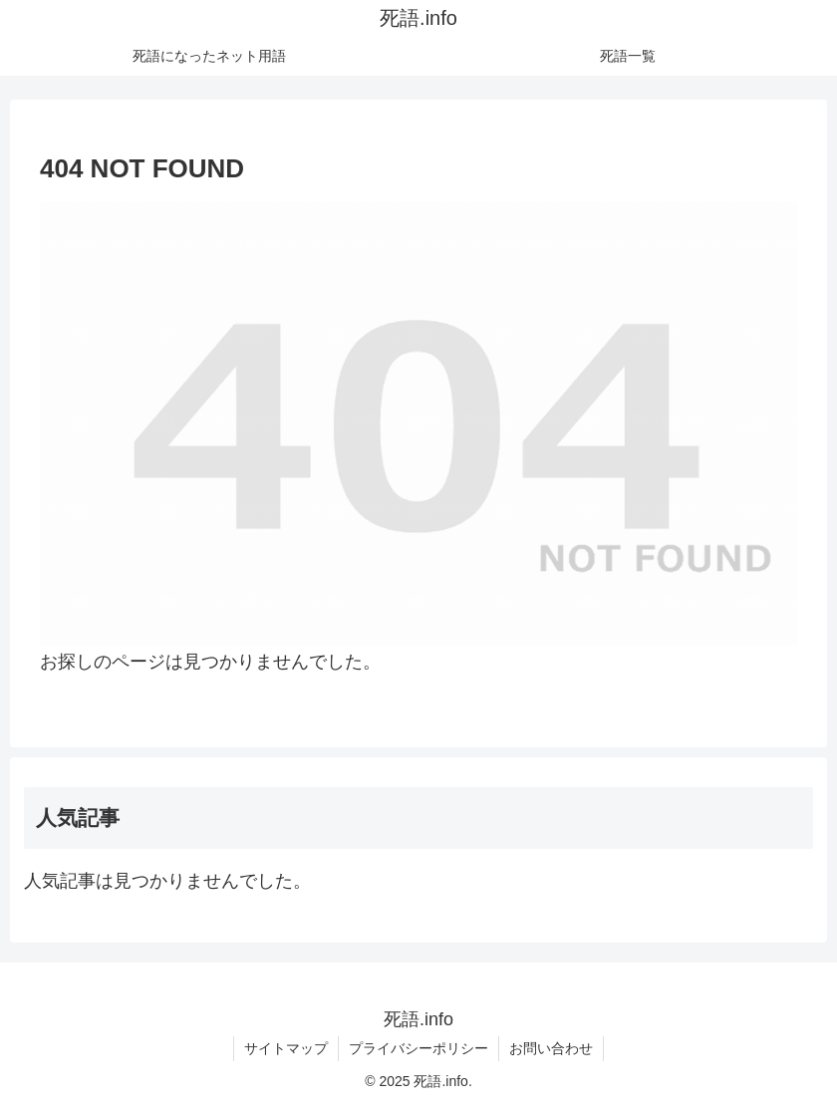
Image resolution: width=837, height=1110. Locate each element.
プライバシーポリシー (418, 1048)
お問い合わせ (551, 1048)
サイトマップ (286, 1048)
